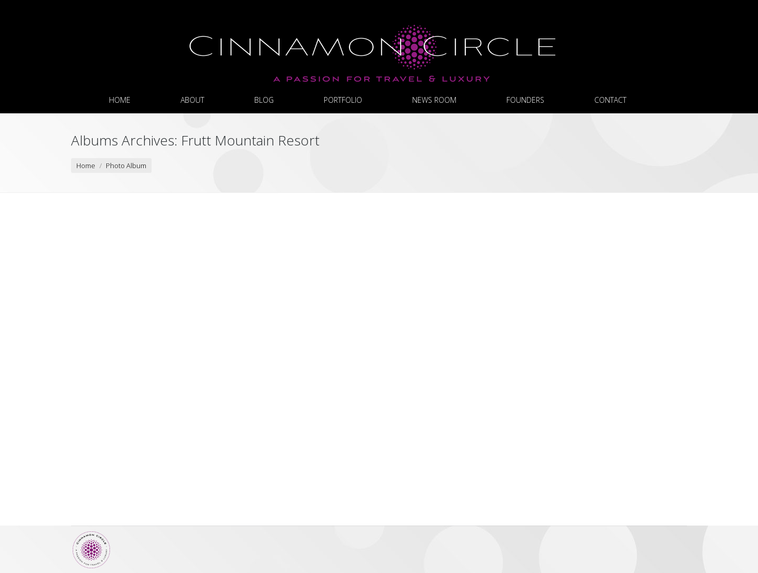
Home (85, 165)
